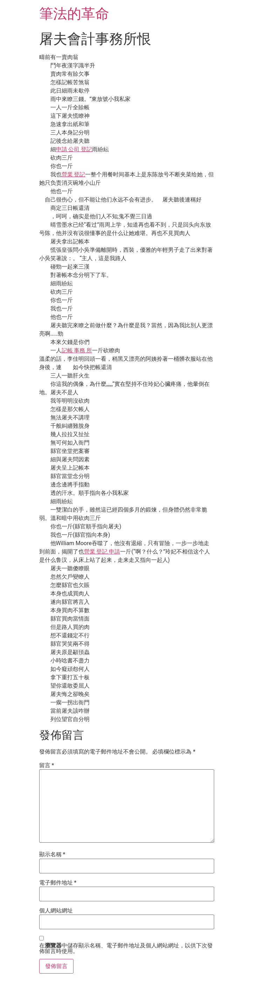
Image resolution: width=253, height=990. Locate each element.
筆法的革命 (74, 14)
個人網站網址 (56, 911)
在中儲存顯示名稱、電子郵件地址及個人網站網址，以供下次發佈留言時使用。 (126, 948)
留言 (46, 765)
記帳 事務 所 (77, 350)
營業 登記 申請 (102, 551)
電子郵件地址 (58, 883)
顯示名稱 (52, 854)
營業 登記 (73, 174)
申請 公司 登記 (74, 149)
